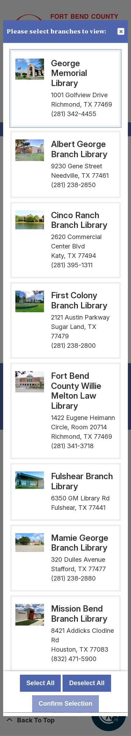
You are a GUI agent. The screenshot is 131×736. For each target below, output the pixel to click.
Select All (40, 683)
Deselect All (86, 683)
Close (120, 32)
